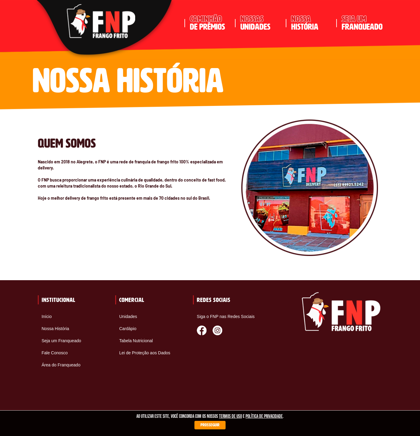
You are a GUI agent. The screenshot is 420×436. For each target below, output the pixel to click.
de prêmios (210, 23)
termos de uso (230, 416)
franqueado (362, 23)
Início (47, 316)
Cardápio (127, 328)
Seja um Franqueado (61, 340)
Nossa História (55, 328)
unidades (260, 23)
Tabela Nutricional (136, 340)
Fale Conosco (55, 352)
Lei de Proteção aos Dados (144, 352)
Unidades (128, 316)
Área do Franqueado (61, 364)
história (311, 23)
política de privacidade (264, 416)
